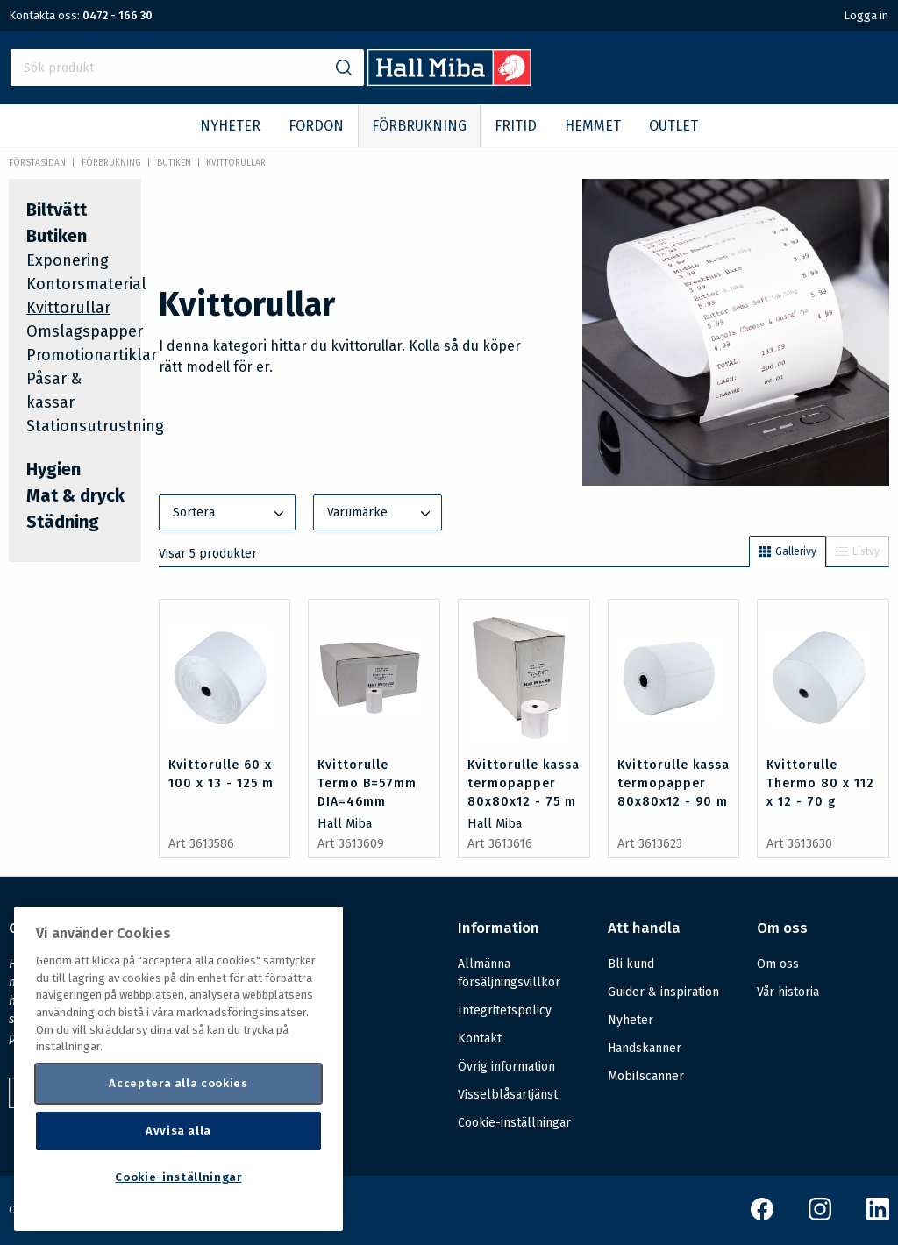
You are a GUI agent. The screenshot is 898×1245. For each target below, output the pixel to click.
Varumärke (380, 514)
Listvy (858, 551)
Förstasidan (37, 163)
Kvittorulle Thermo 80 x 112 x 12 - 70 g (820, 783)
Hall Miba (344, 823)
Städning (62, 521)
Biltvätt (56, 209)
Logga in (866, 15)
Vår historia (788, 992)
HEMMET (593, 125)
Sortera (231, 514)
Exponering (67, 260)
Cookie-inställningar (514, 1123)
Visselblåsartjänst (508, 1094)
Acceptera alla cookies (178, 1083)
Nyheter (630, 1020)
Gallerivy (787, 551)
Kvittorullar (236, 163)
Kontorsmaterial (86, 284)
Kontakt (480, 1038)
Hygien (53, 469)
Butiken (174, 163)
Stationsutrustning (95, 426)
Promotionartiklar (91, 355)
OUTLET (673, 125)
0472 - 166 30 (117, 15)
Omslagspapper (84, 331)
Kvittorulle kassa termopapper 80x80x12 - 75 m (523, 783)
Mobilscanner (646, 1076)
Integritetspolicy (505, 1010)
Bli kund (631, 964)
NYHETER (230, 125)
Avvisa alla (178, 1130)
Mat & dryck (75, 495)
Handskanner (644, 1048)
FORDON (316, 125)
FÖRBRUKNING (419, 125)
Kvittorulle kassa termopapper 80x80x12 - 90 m (673, 783)
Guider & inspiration (663, 992)
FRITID (516, 125)
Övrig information (506, 1066)
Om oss (778, 964)
